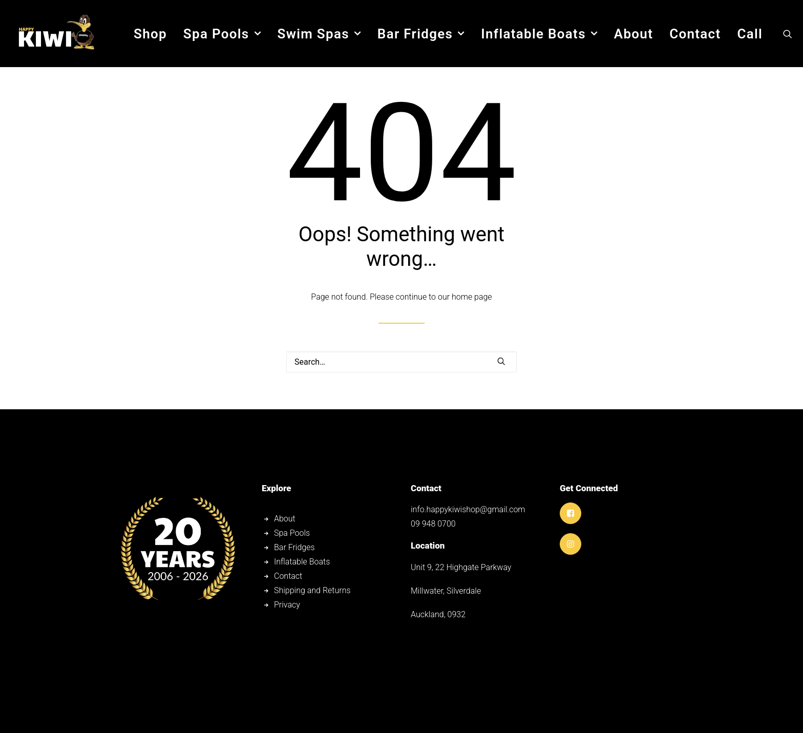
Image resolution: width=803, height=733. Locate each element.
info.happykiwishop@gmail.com (468, 509)
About (633, 33)
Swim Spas (319, 33)
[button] (787, 33)
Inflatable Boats (539, 33)
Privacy (287, 605)
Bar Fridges (421, 33)
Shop (150, 33)
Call (750, 33)
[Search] (401, 361)
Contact (695, 33)
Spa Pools (222, 33)
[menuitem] (150, 33)
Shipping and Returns (312, 590)
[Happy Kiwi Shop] (55, 33)
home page (472, 297)
